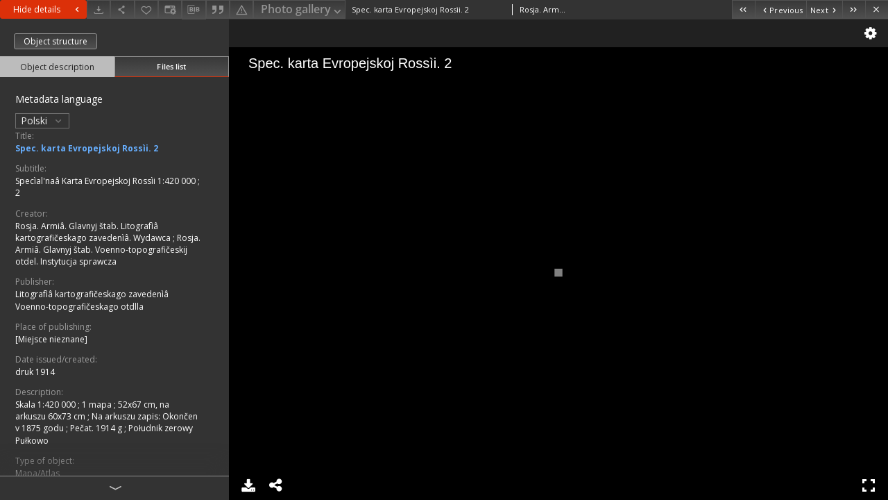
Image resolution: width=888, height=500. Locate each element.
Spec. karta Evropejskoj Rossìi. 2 (86, 148)
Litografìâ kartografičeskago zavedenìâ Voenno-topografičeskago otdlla (92, 300)
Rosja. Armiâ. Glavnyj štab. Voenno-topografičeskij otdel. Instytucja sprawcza (107, 249)
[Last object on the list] (853, 9)
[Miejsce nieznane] (51, 339)
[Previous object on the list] (780, 9)
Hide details (48, 9)
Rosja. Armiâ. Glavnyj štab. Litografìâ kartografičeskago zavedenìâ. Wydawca (94, 232)
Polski (42, 120)
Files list (171, 66)
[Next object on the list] (824, 9)
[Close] (876, 9)
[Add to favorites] (146, 9)
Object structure (55, 41)
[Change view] (170, 9)
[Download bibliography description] (193, 9)
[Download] (98, 9)
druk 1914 (35, 372)
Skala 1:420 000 (46, 404)
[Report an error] (241, 9)
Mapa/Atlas (37, 473)
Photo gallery (302, 10)
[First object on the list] (743, 9)
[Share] (122, 9)
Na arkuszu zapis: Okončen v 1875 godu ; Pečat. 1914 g (106, 422)
